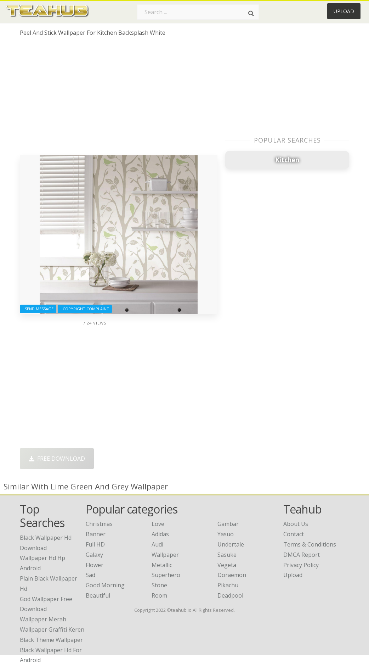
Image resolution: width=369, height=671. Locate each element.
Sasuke (227, 555)
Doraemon (231, 575)
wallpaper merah (43, 619)
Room (159, 595)
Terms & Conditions (309, 544)
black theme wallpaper (51, 640)
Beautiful (98, 595)
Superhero (166, 575)
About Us (295, 524)
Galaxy (94, 555)
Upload (344, 11)
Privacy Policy (301, 565)
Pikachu (227, 585)
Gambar (228, 524)
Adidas (160, 534)
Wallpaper (165, 555)
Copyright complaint (85, 308)
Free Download (57, 458)
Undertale (230, 544)
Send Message (38, 308)
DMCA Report (301, 555)
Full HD (95, 544)
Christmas (99, 524)
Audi (157, 544)
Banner (96, 534)
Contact (293, 534)
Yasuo (225, 534)
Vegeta (226, 565)
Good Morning (105, 585)
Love (158, 524)
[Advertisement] (118, 98)
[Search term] (198, 12)
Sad (90, 575)
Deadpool (230, 595)
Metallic (162, 565)
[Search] (251, 13)
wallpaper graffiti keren (52, 629)
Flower (94, 565)
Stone (159, 585)
